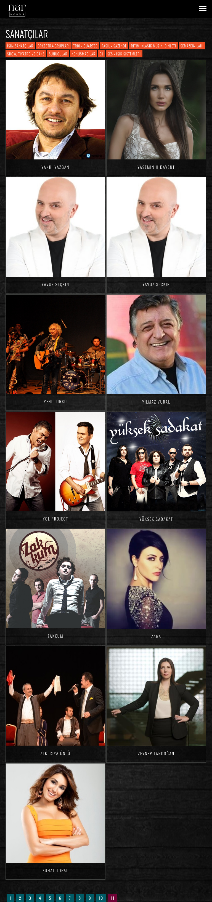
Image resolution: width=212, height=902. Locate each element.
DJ (101, 54)
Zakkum (55, 636)
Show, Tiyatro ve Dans (26, 54)
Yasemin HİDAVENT (156, 167)
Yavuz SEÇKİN (55, 284)
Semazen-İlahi (192, 46)
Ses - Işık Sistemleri (124, 54)
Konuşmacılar (83, 54)
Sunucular (58, 54)
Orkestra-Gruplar (53, 46)
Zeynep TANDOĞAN (156, 753)
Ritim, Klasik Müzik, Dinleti (153, 46)
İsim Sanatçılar (20, 46)
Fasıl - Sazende (114, 46)
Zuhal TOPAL (55, 870)
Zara (156, 636)
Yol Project (55, 519)
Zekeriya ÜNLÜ (55, 753)
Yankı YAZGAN (55, 167)
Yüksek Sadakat (156, 519)
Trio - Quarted (85, 46)
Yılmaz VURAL (156, 402)
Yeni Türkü (55, 401)
